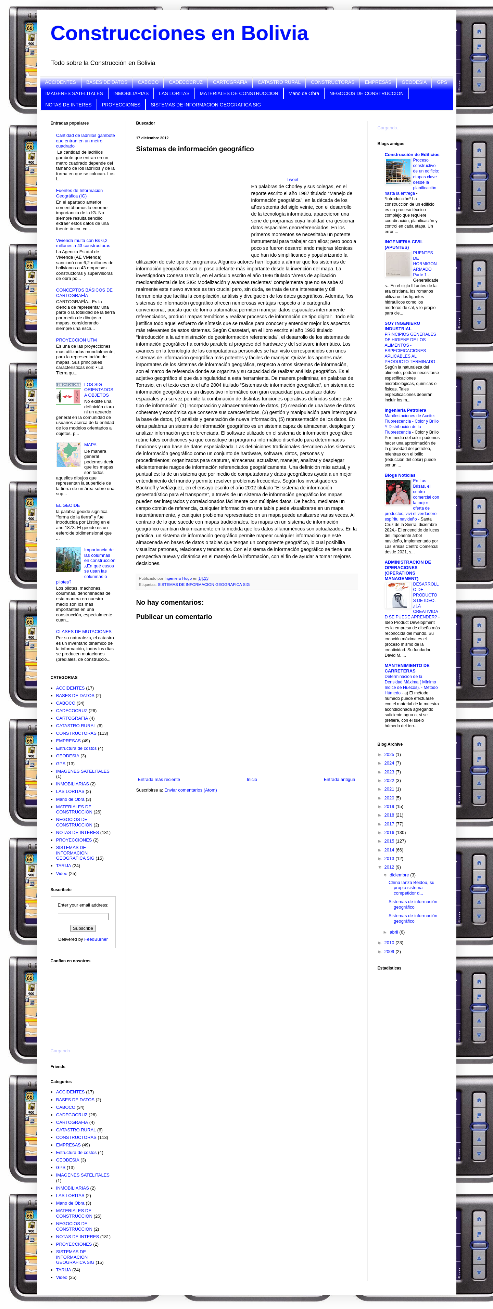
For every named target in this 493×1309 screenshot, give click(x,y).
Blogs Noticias (400, 475)
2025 (390, 754)
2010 (390, 942)
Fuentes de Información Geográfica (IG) (79, 193)
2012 (390, 867)
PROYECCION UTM (76, 340)
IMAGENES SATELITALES (74, 93)
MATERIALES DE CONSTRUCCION (239, 93)
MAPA (90, 444)
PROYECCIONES (121, 104)
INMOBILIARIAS (131, 93)
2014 (390, 849)
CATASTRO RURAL (279, 82)
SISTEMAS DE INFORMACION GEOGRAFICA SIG (206, 104)
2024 (390, 763)
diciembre (400, 874)
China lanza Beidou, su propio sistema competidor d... (411, 888)
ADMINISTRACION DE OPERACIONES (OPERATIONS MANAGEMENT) (408, 570)
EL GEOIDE (68, 505)
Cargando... (62, 1050)
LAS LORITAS (174, 93)
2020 (390, 797)
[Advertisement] (85, 1001)
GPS (442, 82)
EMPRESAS (378, 82)
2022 (390, 780)
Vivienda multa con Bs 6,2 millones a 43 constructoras (83, 243)
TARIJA (63, 865)
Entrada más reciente (159, 779)
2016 (390, 832)
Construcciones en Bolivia (180, 33)
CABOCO (148, 82)
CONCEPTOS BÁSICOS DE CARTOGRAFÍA (84, 292)
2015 (390, 841)
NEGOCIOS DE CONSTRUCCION (366, 93)
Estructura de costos (76, 748)
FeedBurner (96, 939)
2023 (390, 771)
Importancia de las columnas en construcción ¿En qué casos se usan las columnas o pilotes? (85, 566)
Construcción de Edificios (412, 154)
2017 (390, 823)
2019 (390, 806)
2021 (390, 789)
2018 (390, 815)
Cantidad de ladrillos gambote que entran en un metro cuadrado (85, 141)
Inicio (252, 779)
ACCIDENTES (60, 82)
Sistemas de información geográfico (413, 904)
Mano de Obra (304, 93)
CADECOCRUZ (186, 82)
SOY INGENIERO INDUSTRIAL (402, 326)
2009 (390, 951)
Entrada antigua (339, 779)
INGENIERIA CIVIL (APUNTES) (404, 244)
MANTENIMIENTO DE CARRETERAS (407, 668)
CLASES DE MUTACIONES (84, 631)
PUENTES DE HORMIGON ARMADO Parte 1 (425, 264)
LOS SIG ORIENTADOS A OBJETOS (98, 390)
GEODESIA (414, 82)
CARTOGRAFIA (230, 82)
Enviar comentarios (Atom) (190, 790)
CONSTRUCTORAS (332, 82)
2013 (390, 858)
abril (394, 932)
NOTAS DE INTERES (69, 104)
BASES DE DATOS (107, 82)
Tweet (293, 179)
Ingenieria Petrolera (405, 410)
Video (61, 873)
